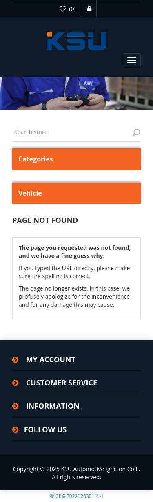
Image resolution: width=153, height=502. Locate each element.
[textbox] (76, 132)
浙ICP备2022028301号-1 (76, 496)
